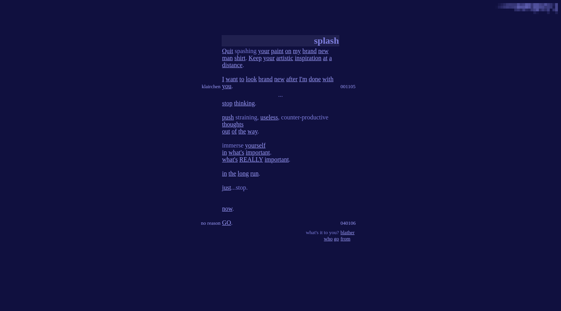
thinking (244, 103)
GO (226, 222)
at (325, 58)
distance (232, 65)
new (323, 51)
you (226, 86)
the (242, 131)
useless (269, 117)
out (226, 131)
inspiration (308, 58)
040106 (348, 223)
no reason (211, 223)
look (251, 79)
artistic (284, 58)
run (254, 173)
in (224, 152)
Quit (227, 51)
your (263, 51)
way (252, 131)
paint (277, 51)
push (228, 117)
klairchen (211, 86)
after (291, 79)
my (297, 51)
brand (309, 51)
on (288, 51)
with (328, 79)
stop (227, 103)
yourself (255, 145)
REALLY (251, 159)
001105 (348, 86)
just (226, 187)
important (258, 152)
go (336, 239)
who (328, 239)
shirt (240, 58)
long (243, 173)
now (227, 208)
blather (347, 232)
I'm (303, 79)
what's (236, 152)
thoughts (232, 124)
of (233, 131)
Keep (255, 58)
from (345, 239)
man (227, 58)
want (232, 79)
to (241, 79)
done (315, 79)
